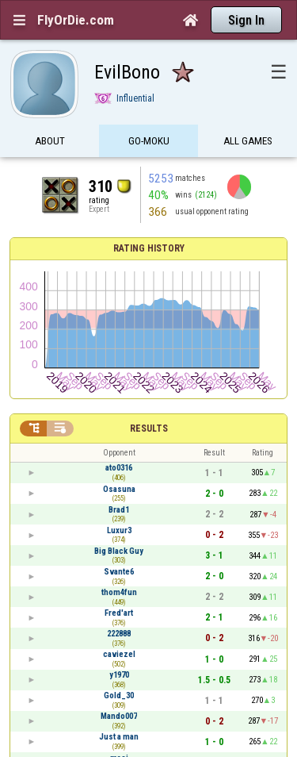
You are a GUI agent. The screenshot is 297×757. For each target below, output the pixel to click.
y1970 (119, 675)
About (50, 141)
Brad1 (119, 510)
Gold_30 (119, 695)
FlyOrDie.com (75, 20)
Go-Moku (148, 141)
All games (247, 141)
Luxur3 (119, 530)
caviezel (119, 654)
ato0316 (118, 468)
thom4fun (119, 592)
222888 (119, 633)
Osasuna (119, 489)
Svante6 (119, 572)
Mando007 (119, 716)
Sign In (246, 20)
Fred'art (119, 613)
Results (149, 428)
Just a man (119, 737)
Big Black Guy (118, 551)
